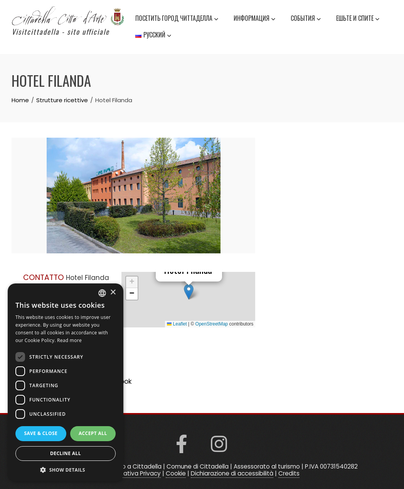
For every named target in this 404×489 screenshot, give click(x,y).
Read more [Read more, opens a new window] (69, 340)
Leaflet (177, 324)
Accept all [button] (93, 433)
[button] (189, 292)
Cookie (176, 473)
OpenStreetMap (211, 324)
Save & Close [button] (40, 433)
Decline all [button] (65, 453)
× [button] (113, 292)
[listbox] (102, 293)
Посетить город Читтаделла (176, 19)
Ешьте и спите (357, 19)
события (306, 19)
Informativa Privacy (133, 473)
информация (254, 19)
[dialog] (65, 382)
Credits (289, 473)
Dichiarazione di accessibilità (232, 473)
